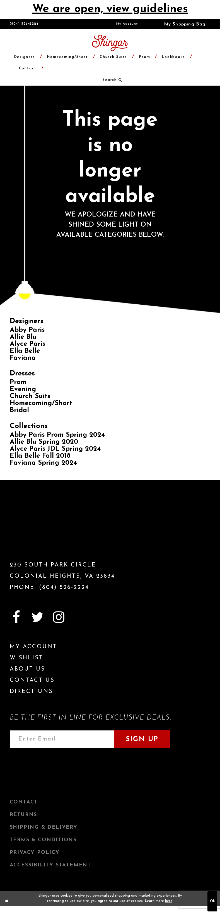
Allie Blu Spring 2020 (44, 442)
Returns (23, 814)
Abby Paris (27, 330)
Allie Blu (23, 337)
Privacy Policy (35, 852)
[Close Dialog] (7, 901)
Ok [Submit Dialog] (212, 901)
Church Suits (30, 396)
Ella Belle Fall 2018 (40, 456)
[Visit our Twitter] (38, 617)
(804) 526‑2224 (24, 23)
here (168, 901)
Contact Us (32, 680)
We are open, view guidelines (110, 9)
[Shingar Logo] (42, 530)
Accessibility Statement (50, 865)
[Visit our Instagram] (59, 617)
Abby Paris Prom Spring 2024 (57, 435)
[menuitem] (127, 24)
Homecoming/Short (41, 403)
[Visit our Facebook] (16, 617)
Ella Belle (25, 351)
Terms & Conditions (43, 840)
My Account (127, 23)
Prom (18, 382)
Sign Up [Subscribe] (142, 739)
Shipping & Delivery (44, 827)
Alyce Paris (27, 344)
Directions (31, 691)
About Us (27, 669)
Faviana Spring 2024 (43, 463)
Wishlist (26, 658)
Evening (23, 389)
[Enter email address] (62, 739)
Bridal (19, 410)
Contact (24, 802)
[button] (181, 24)
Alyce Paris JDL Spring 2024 (55, 449)
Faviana (23, 358)
